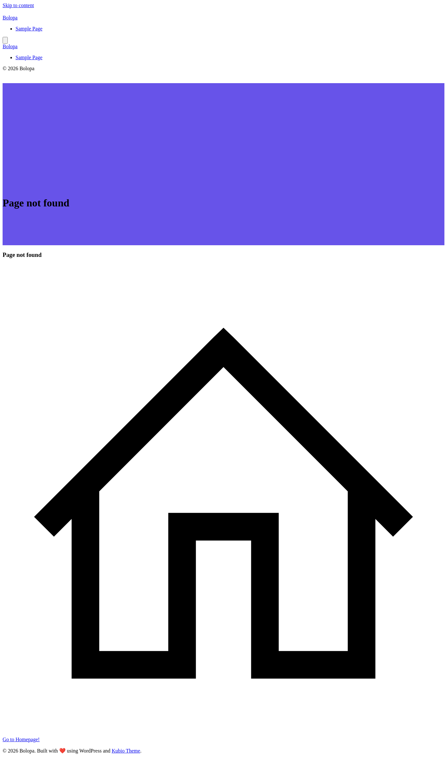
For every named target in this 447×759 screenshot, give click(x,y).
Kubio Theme (126, 751)
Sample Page (29, 28)
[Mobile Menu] (5, 40)
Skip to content (18, 5)
